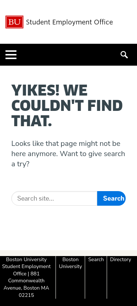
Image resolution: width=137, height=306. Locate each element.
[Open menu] (11, 55)
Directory (120, 259)
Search (96, 259)
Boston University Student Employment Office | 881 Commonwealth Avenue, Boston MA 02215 (26, 277)
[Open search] (126, 55)
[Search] (54, 198)
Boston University (70, 263)
